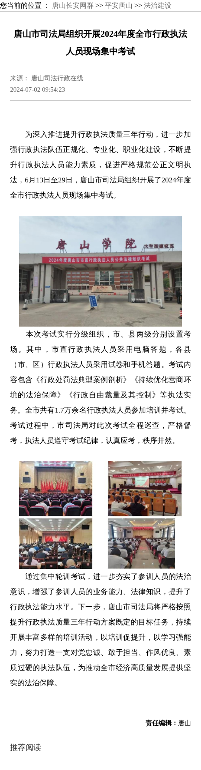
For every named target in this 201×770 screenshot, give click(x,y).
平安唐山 (119, 5)
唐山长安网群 (73, 5)
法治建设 (158, 5)
